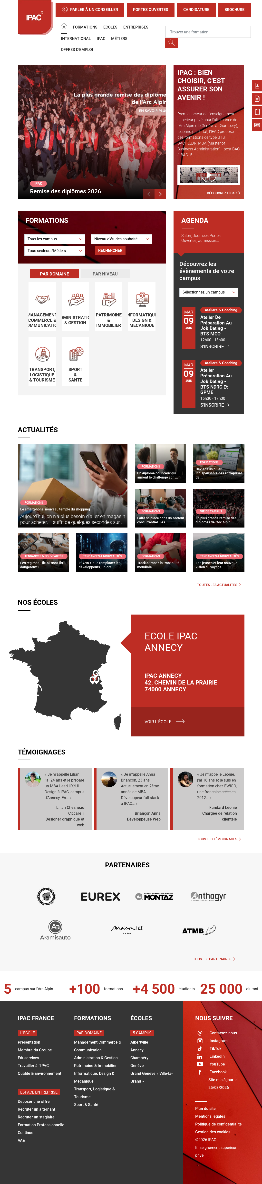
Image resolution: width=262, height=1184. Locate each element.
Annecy (137, 1050)
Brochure (234, 9)
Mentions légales (210, 1116)
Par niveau (105, 273)
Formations (85, 27)
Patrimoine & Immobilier (95, 1065)
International (76, 38)
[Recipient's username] (208, 32)
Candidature (196, 9)
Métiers (119, 38)
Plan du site (205, 1108)
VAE (21, 1140)
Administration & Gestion (96, 1058)
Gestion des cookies (212, 1132)
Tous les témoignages (219, 839)
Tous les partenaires (214, 959)
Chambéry (139, 1058)
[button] (149, 194)
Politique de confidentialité (218, 1124)
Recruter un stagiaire (36, 1117)
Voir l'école (158, 721)
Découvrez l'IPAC (223, 193)
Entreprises (135, 27)
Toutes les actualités (219, 585)
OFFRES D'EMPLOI (77, 49)
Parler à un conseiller (90, 10)
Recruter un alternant (36, 1109)
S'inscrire (214, 346)
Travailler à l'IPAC (33, 1065)
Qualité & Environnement (39, 1073)
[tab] (54, 273)
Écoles (110, 27)
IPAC (101, 38)
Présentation (29, 1042)
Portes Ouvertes (150, 9)
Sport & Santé (86, 1104)
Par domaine (54, 273)
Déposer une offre (34, 1101)
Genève (137, 1065)
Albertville (139, 1042)
